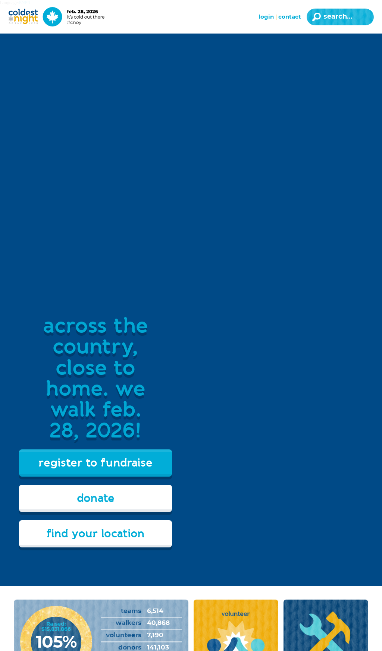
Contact (289, 17)
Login (266, 17)
